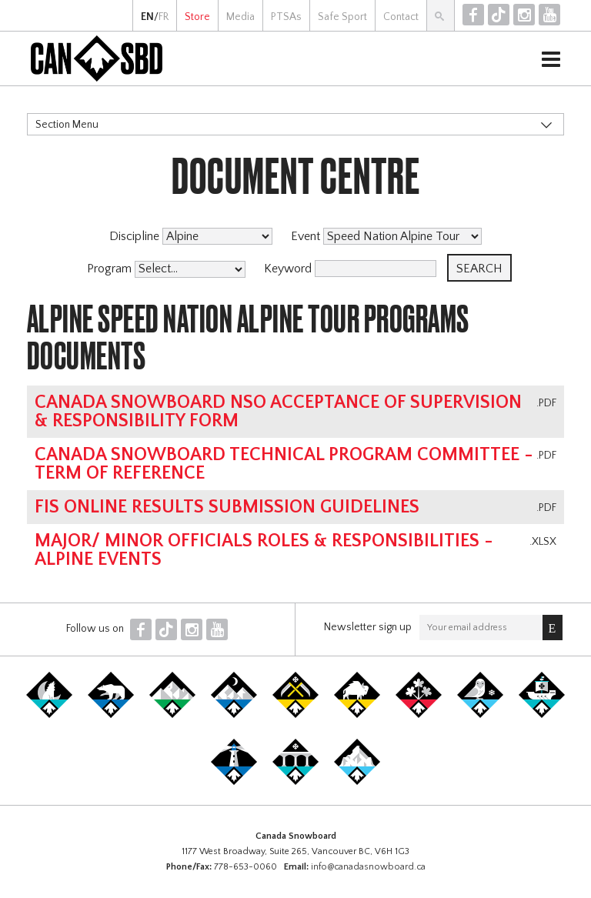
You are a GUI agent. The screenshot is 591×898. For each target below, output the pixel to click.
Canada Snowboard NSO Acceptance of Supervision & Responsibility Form (278, 411)
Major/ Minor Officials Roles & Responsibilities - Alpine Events (264, 550)
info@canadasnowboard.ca (368, 867)
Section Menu (66, 125)
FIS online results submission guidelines (227, 507)
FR (164, 17)
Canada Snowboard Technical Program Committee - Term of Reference (284, 464)
